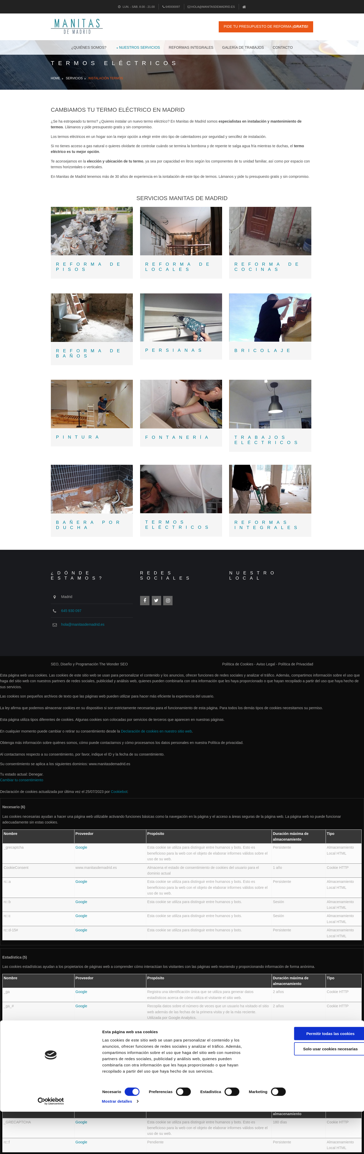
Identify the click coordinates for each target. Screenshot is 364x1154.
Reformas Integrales (191, 46)
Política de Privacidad (291, 658)
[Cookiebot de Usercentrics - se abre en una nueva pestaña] (33, 1144)
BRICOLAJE (264, 350)
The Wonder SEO (118, 658)
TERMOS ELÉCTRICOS (181, 520)
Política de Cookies (233, 658)
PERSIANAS (178, 350)
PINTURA (83, 434)
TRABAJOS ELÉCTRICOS (268, 437)
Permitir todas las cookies (321, 1092)
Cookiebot (119, 785)
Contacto (283, 46)
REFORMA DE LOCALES (181, 270)
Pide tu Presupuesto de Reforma (261, 26)
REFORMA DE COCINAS (269, 270)
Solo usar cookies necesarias (320, 1107)
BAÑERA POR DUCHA (94, 520)
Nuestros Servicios (139, 46)
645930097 (171, 6)
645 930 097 (76, 604)
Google (81, 841)
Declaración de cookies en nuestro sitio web (156, 725)
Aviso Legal (261, 658)
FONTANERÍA (181, 434)
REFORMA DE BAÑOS (94, 354)
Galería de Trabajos (243, 46)
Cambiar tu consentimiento (21, 774)
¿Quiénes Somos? (88, 46)
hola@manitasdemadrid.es (211, 6)
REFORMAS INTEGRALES (268, 520)
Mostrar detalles (279, 1144)
